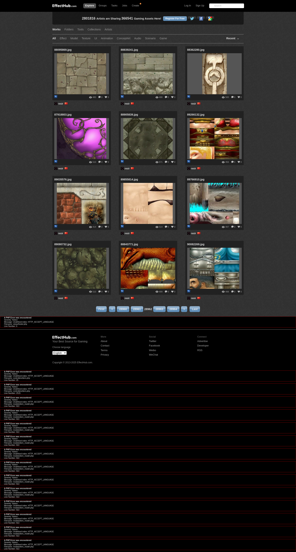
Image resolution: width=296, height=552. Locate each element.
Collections (94, 29)
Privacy (105, 354)
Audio (137, 38)
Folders (69, 29)
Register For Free (175, 18)
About (104, 341)
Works (56, 29)
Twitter (152, 341)
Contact (105, 345)
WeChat (153, 354)
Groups (103, 5)
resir (63, 103)
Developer (203, 345)
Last (195, 309)
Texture (86, 38)
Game (163, 38)
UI (95, 38)
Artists (108, 29)
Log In (187, 5)
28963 (159, 309)
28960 (123, 309)
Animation (107, 38)
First (101, 309)
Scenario (150, 38)
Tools (80, 29)
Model (74, 38)
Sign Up (200, 5)
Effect (63, 38)
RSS (199, 350)
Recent (230, 38)
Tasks (114, 5)
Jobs (124, 5)
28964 (173, 309)
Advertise (202, 341)
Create (135, 5)
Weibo (152, 350)
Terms (104, 350)
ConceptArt (123, 38)
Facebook (154, 345)
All (54, 38)
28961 (137, 309)
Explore (89, 5)
